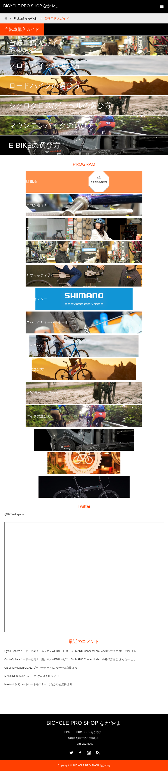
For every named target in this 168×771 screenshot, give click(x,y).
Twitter (71, 752)
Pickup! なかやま (25, 18)
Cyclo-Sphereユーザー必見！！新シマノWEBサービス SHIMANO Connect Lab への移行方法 (59, 651)
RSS (97, 752)
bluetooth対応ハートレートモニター (25, 684)
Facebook (79, 752)
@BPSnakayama (14, 514)
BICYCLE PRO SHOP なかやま (31, 6)
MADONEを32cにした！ (18, 676)
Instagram (88, 752)
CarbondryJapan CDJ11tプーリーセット (28, 667)
